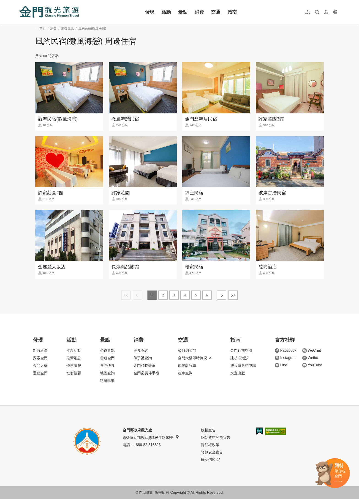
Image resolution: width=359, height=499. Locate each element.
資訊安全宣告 (212, 452)
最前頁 (126, 295)
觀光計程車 (187, 365)
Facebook (285, 350)
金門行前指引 (241, 350)
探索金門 (40, 358)
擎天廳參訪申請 (243, 365)
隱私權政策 (210, 445)
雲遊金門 (107, 358)
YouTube (312, 365)
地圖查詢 (107, 373)
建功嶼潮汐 (239, 358)
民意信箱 (210, 459)
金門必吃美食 (144, 365)
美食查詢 (140, 350)
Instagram (285, 358)
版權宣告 (208, 430)
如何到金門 (187, 350)
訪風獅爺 (107, 381)
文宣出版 (237, 373)
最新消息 (73, 358)
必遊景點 (107, 350)
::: (20, 3)
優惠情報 (73, 365)
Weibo (310, 358)
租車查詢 (185, 373)
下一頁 (221, 295)
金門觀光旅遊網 (49, 12)
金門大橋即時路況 (194, 358)
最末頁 (233, 295)
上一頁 (137, 295)
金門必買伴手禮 (146, 373)
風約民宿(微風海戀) (92, 28)
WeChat (311, 350)
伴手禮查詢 (142, 358)
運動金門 (40, 373)
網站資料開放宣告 (215, 437)
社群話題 (73, 373)
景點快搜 (107, 365)
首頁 (42, 28)
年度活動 (73, 350)
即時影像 (40, 350)
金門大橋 (40, 365)
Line (281, 365)
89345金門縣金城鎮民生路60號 (151, 437)
